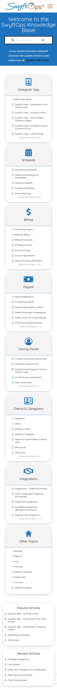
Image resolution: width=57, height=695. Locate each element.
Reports (18, 556)
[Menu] (48, 6)
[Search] (41, 6)
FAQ (16, 561)
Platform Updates (23, 572)
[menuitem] (41, 6)
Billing (28, 220)
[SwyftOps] (23, 6)
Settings (18, 551)
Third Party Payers (23, 229)
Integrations (29, 479)
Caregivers (19, 418)
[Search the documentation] (12, 40)
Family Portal (28, 349)
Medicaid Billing (21, 234)
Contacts (18, 582)
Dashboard (19, 577)
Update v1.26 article (37, 60)
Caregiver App (28, 89)
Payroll (28, 287)
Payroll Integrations (24, 296)
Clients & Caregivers (28, 409)
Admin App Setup (22, 99)
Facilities (18, 566)
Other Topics (28, 541)
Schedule (28, 160)
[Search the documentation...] (25, 40)
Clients (17, 423)
